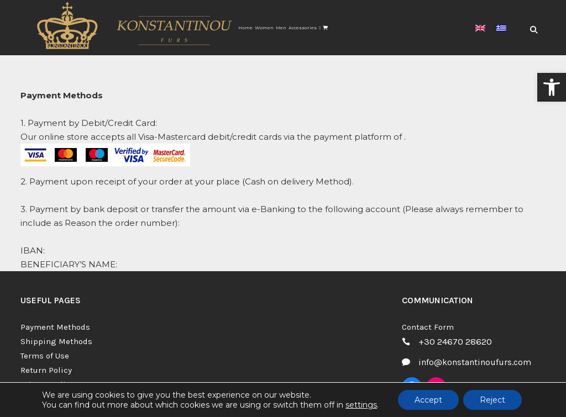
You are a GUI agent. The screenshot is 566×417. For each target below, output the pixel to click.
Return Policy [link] (46, 370)
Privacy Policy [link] (47, 384)
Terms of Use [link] (44, 356)
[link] (551, 87)
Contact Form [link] (428, 327)
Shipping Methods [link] (56, 341)
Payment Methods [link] (55, 327)
